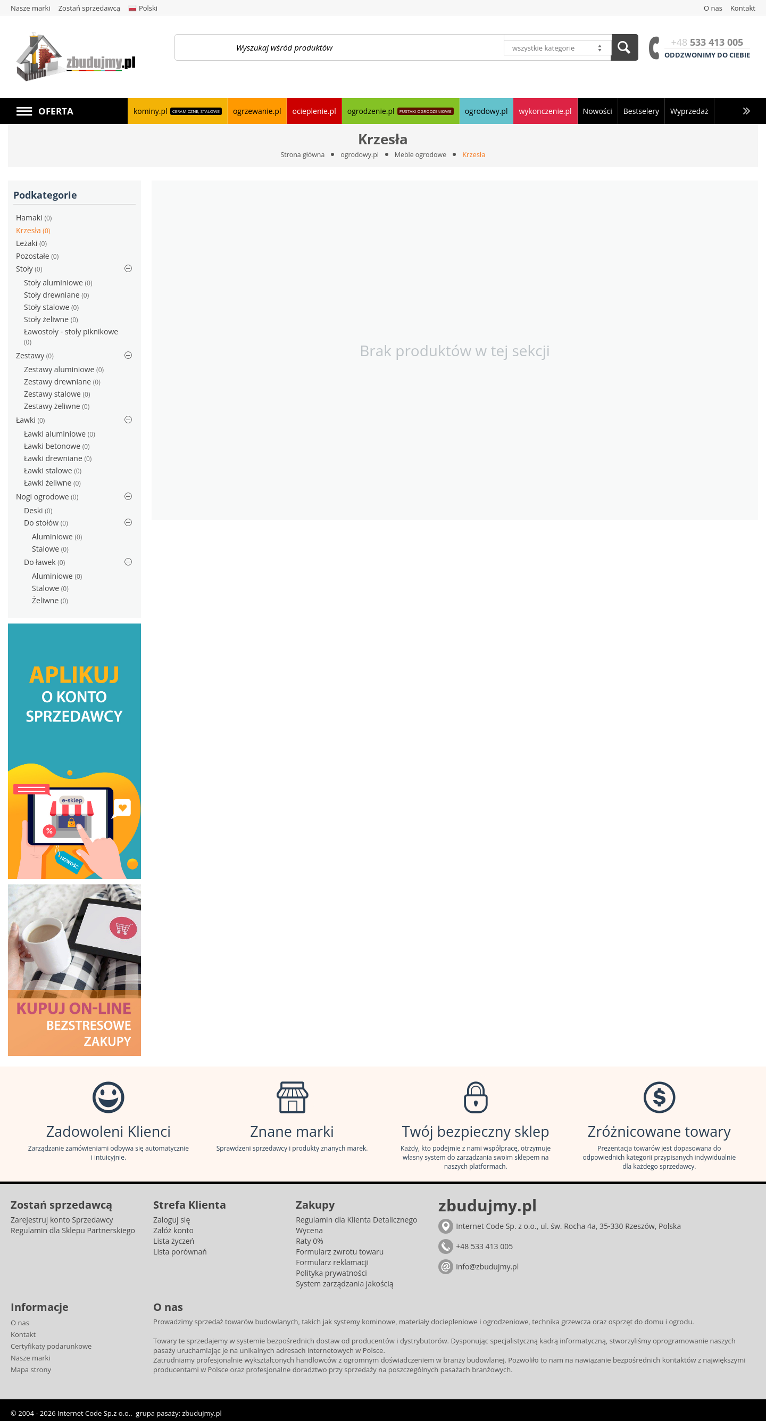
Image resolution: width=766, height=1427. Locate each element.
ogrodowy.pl (359, 154)
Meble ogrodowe (422, 154)
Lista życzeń (173, 1247)
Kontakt (23, 1340)
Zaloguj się (171, 1225)
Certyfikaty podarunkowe (51, 1352)
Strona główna (300, 154)
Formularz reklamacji (332, 1268)
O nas (20, 1328)
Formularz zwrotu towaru (340, 1257)
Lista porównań (180, 1257)
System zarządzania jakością (344, 1289)
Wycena (309, 1236)
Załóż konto (173, 1236)
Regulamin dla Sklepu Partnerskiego (73, 1236)
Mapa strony (31, 1375)
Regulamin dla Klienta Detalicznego (356, 1225)
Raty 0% (309, 1247)
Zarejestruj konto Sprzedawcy (62, 1225)
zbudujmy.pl (201, 1419)
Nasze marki (31, 1363)
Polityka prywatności (331, 1279)
